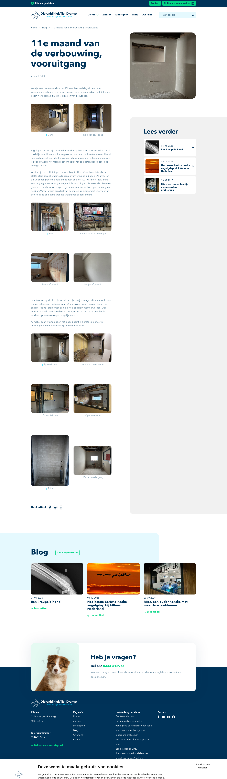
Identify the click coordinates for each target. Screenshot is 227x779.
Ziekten (106, 15)
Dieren (93, 15)
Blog (135, 15)
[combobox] (177, 15)
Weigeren (202, 748)
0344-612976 (113, 666)
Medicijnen (121, 15)
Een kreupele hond (125, 716)
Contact (155, 3)
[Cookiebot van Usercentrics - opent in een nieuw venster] (18, 773)
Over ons (147, 15)
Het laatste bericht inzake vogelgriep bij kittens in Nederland (134, 723)
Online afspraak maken (179, 3)
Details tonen (45, 773)
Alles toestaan (203, 745)
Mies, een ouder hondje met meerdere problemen (130, 732)
